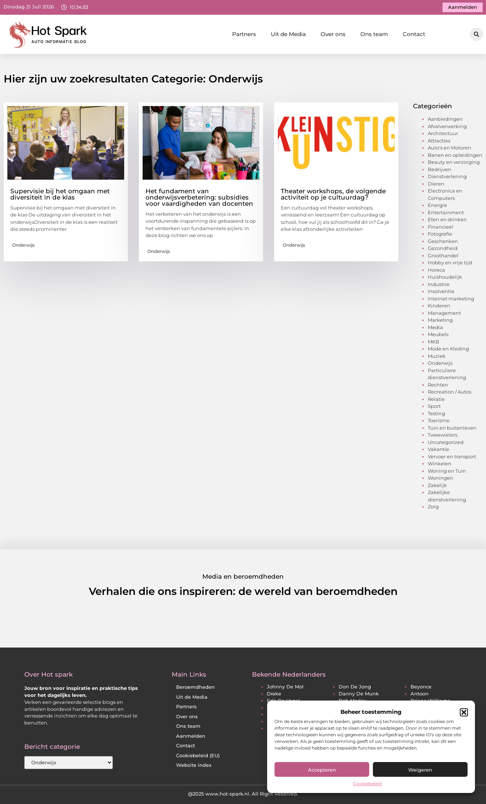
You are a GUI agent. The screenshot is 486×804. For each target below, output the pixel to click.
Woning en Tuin (447, 471)
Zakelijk (437, 485)
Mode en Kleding (448, 349)
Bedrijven (439, 169)
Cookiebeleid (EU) (198, 755)
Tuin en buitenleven (452, 428)
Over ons (333, 34)
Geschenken (443, 241)
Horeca (436, 270)
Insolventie (441, 291)
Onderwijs (23, 245)
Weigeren (420, 770)
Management (444, 313)
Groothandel (443, 255)
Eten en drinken (447, 219)
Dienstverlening (447, 176)
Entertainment (446, 212)
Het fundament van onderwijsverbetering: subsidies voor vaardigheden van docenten (199, 197)
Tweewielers (442, 435)
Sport (434, 406)
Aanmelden (190, 736)
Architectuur (443, 133)
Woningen (440, 478)
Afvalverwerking (447, 126)
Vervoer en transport (452, 456)
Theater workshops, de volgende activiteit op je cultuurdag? (333, 194)
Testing (436, 413)
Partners (244, 34)
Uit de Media (288, 34)
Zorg (433, 506)
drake (274, 694)
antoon (419, 694)
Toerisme (439, 420)
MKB (433, 342)
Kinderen (439, 305)
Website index (193, 765)
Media (435, 327)
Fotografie (440, 234)
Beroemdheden (195, 687)
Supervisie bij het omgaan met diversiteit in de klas (60, 194)
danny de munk (359, 694)
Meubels (438, 334)
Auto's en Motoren (449, 148)
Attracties (439, 141)
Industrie (439, 284)
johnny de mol (285, 687)
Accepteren (322, 770)
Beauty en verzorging (454, 162)
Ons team (374, 34)
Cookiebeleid (367, 783)
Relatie (436, 399)
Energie (437, 205)
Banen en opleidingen (455, 155)
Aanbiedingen (445, 119)
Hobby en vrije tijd (450, 262)
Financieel (440, 227)
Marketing (440, 320)
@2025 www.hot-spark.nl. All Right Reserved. (243, 794)
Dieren (436, 184)
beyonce (420, 687)
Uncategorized (446, 442)
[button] (464, 712)
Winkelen (439, 463)
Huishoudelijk (445, 277)
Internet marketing (451, 299)
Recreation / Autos (449, 392)
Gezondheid (443, 248)
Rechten (438, 385)
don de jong (355, 687)
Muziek (436, 356)
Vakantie (438, 449)
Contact (414, 34)
